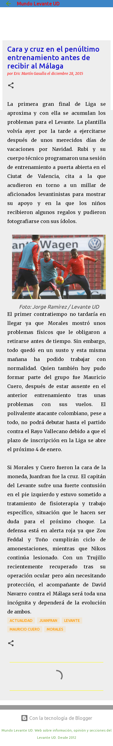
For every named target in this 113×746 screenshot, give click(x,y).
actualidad (21, 620)
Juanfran (48, 620)
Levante (72, 620)
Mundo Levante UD (38, 3)
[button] (10, 86)
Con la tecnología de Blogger (56, 718)
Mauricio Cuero (25, 629)
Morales (55, 629)
